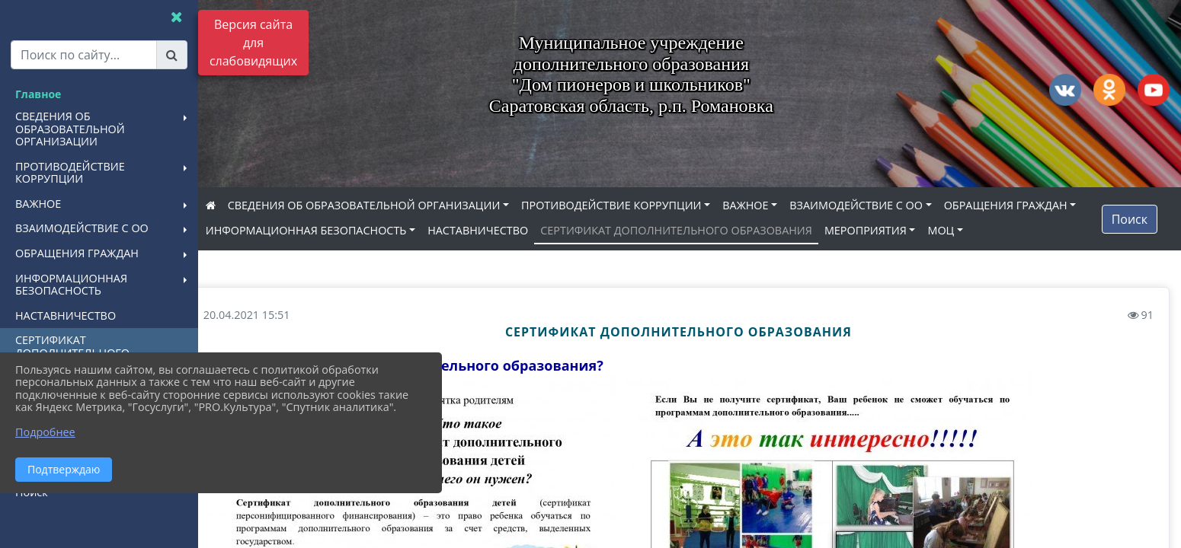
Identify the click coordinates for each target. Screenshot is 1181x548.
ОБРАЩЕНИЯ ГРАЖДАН (289, 230)
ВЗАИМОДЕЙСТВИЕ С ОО (879, 205)
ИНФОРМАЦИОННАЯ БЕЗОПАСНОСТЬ (473, 230)
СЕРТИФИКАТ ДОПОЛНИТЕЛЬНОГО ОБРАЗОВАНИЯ (843, 230)
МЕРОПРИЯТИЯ (1032, 230)
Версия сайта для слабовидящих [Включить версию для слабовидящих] (253, 42)
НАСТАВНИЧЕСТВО (644, 230)
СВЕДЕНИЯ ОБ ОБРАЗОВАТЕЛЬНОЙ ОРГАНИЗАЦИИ (386, 205)
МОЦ (241, 256)
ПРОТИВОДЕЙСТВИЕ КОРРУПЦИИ (633, 205)
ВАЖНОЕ (768, 205)
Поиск (1129, 231)
